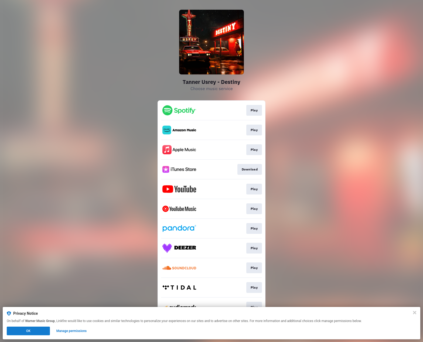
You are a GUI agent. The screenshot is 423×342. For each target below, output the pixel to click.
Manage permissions (71, 331)
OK (28, 331)
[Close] (414, 312)
